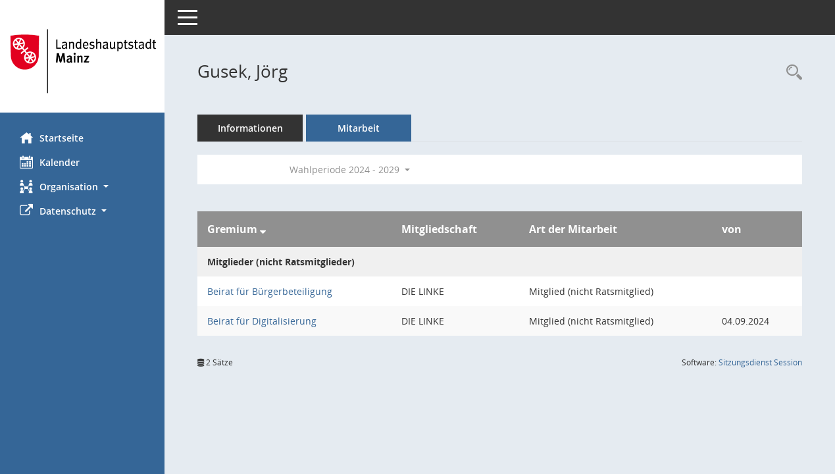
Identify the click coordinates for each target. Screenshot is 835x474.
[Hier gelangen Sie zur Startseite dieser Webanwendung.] (82, 61)
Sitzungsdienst (760, 362)
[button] (82, 186)
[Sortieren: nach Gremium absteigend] (263, 229)
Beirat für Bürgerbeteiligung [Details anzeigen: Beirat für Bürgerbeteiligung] (269, 291)
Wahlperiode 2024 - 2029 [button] (350, 169)
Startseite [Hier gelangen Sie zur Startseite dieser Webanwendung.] (52, 137)
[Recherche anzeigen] (791, 73)
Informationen (250, 128)
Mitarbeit (359, 128)
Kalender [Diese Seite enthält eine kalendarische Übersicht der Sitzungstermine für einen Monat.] (50, 162)
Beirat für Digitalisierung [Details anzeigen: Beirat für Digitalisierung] (261, 321)
